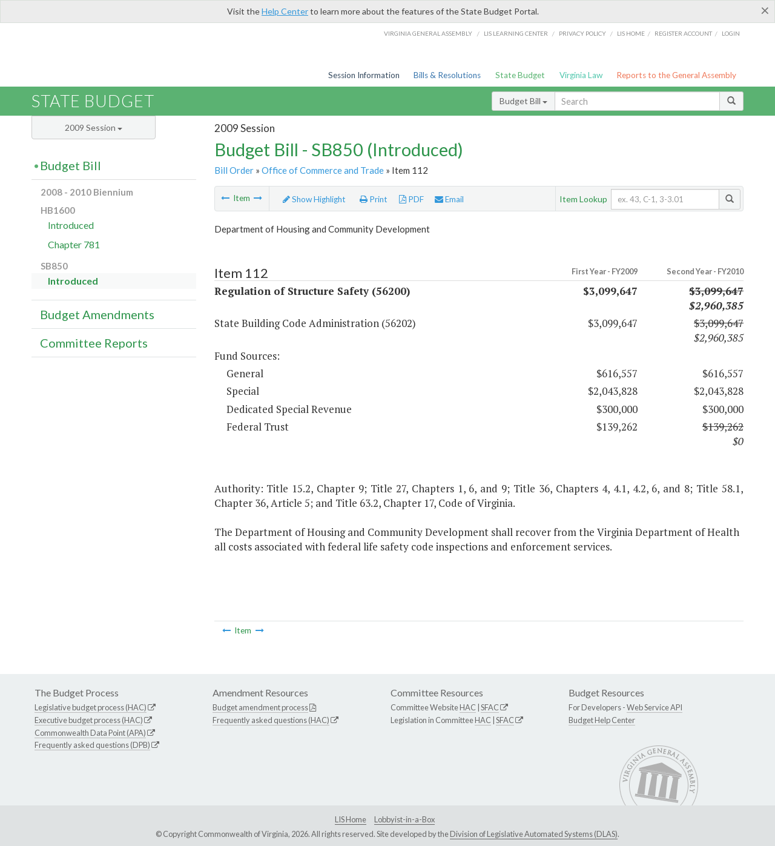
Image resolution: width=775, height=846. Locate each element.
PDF (411, 199)
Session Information (364, 75)
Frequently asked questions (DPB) (92, 745)
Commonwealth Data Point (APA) (90, 733)
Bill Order (234, 170)
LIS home (631, 33)
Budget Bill (523, 101)
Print (374, 199)
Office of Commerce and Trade (323, 170)
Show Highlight (314, 199)
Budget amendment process (260, 707)
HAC (468, 707)
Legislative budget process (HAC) (91, 707)
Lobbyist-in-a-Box (404, 819)
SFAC (490, 707)
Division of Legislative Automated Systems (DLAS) (534, 834)
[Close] (765, 10)
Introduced (71, 225)
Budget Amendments (97, 314)
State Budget (520, 75)
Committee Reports (94, 342)
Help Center (285, 11)
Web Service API (654, 707)
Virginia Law (580, 75)
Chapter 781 (74, 244)
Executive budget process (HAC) (89, 720)
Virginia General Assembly (428, 33)
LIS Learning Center (516, 33)
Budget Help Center (602, 720)
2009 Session (93, 127)
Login (731, 33)
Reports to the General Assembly (676, 75)
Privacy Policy (582, 33)
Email (449, 199)
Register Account (683, 33)
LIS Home (350, 819)
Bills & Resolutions (447, 75)
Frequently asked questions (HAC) (271, 720)
